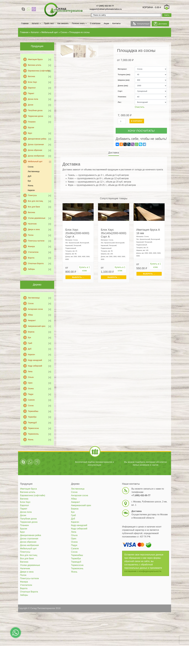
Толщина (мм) (124, 74)
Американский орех (36, 326)
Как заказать (63, 23)
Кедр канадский (35, 360)
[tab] (113, 153)
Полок (30, 235)
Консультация (143, 24)
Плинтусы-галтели (36, 241)
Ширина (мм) (123, 80)
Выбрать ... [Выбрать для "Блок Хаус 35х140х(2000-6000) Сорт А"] (114, 277)
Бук (29, 181)
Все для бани (34, 207)
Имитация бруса (35, 59)
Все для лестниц (35, 201)
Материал (122, 69)
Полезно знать (78, 23)
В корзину (136, 121)
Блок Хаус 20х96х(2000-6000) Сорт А (77, 233)
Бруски (31, 127)
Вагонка (31, 76)
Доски (30, 105)
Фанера (31, 246)
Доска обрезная (35, 150)
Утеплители (33, 252)
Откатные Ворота (36, 263)
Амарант (32, 320)
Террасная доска (35, 116)
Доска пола (33, 99)
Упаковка (122, 97)
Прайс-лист (49, 23)
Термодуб (32, 422)
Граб (30, 343)
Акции (106, 23)
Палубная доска (35, 110)
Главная (25, 23)
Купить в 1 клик (84, 269)
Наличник (32, 224)
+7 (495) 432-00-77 (105, 6)
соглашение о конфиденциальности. (143, 571)
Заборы (31, 269)
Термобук (32, 417)
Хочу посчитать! (141, 130)
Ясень (30, 185)
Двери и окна (34, 229)
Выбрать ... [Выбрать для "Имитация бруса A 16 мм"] (149, 274)
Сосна (30, 167)
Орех (30, 383)
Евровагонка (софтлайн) (39, 71)
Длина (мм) (123, 86)
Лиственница (34, 171)
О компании (95, 23)
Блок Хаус (32, 82)
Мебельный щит (35, 161)
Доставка (163, 24)
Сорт (120, 91)
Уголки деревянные (36, 218)
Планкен (32, 122)
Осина (31, 388)
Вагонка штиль (34, 65)
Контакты (116, 23)
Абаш (30, 315)
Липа (30, 371)
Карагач (31, 190)
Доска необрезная (36, 156)
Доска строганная (36, 144)
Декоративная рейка (37, 139)
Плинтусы (32, 195)
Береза (31, 332)
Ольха (31, 377)
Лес (119, 102)
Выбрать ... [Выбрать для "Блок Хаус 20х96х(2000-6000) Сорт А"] (78, 277)
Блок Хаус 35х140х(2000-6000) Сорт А (113, 233)
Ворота (31, 258)
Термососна (33, 428)
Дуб (29, 176)
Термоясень (33, 434)
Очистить (139, 107)
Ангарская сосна (35, 309)
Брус (30, 133)
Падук (30, 394)
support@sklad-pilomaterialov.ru (105, 9)
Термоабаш (33, 411)
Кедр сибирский (35, 366)
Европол (32, 88)
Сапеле (31, 400)
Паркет (31, 93)
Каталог (35, 23)
